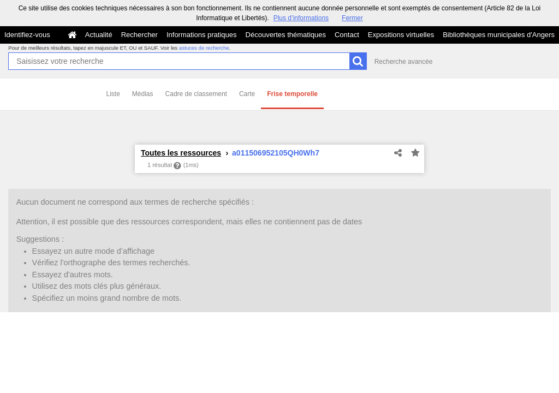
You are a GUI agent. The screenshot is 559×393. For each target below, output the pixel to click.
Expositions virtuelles (401, 35)
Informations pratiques (201, 35)
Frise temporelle (292, 94)
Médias (142, 94)
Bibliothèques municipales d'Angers (499, 35)
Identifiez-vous (27, 35)
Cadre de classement (196, 94)
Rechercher (139, 35)
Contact (347, 35)
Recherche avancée (403, 62)
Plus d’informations (301, 18)
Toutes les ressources (181, 152)
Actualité (98, 35)
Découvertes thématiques (286, 35)
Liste (113, 94)
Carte (247, 94)
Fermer (352, 18)
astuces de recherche (204, 48)
